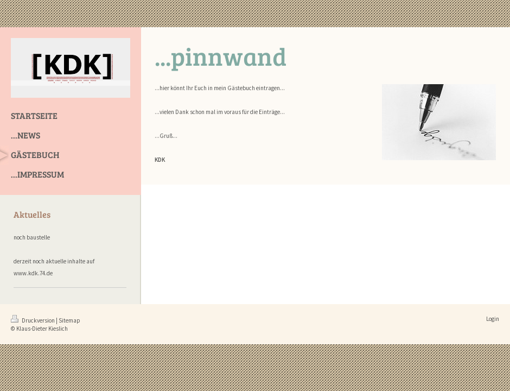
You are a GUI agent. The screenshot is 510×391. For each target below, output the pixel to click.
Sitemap (69, 320)
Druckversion (33, 320)
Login (492, 319)
